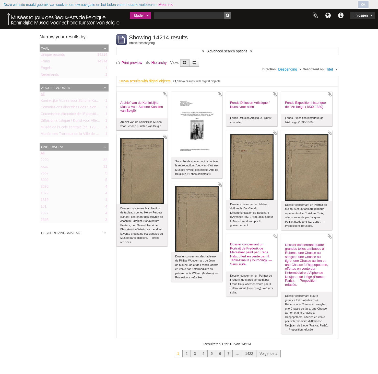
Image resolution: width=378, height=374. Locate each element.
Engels (46, 69)
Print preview (129, 63)
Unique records (53, 55)
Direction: (269, 69)
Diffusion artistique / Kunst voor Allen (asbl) (75, 121)
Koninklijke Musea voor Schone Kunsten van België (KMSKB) (89, 101)
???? (45, 161)
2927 (45, 214)
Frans (45, 62)
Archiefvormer (55, 87)
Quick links (340, 15)
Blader (139, 15)
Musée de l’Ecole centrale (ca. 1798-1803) (74, 128)
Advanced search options (227, 51)
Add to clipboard (165, 94)
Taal (328, 15)
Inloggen (361, 15)
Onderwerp (52, 146)
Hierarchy (157, 63)
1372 (45, 194)
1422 (249, 354)
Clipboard (315, 15)
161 (43, 207)
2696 (45, 187)
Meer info (165, 5)
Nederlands (50, 75)
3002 (45, 181)
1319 (45, 201)
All (43, 95)
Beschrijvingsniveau (60, 232)
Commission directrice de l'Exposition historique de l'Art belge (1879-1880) (99, 115)
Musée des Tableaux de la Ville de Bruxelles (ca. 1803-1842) (89, 135)
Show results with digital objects (196, 81)
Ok (363, 4)
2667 (45, 174)
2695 (45, 221)
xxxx (44, 167)
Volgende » (268, 354)
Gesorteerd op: (314, 69)
